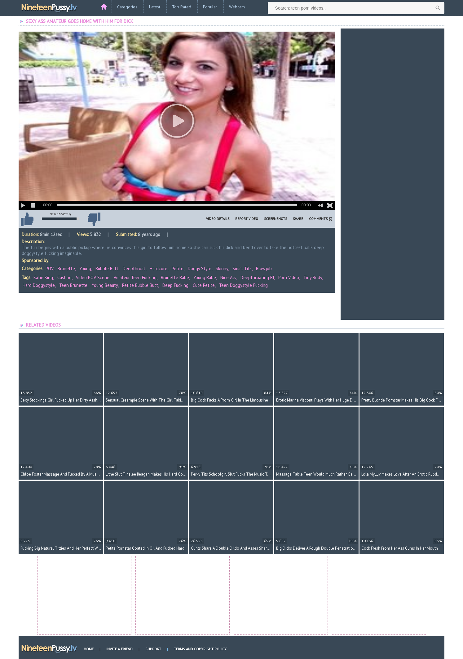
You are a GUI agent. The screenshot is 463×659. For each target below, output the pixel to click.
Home (89, 649)
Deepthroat (134, 268)
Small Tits (242, 268)
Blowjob (264, 268)
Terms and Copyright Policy (200, 649)
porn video (288, 277)
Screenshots (275, 219)
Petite (177, 268)
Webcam (237, 7)
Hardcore (158, 268)
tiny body (312, 277)
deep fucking (175, 285)
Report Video (246, 219)
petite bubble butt (140, 285)
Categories (127, 7)
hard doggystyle (39, 285)
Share (298, 219)
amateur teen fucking (135, 277)
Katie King (43, 277)
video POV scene (92, 277)
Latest (154, 7)
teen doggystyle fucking (243, 285)
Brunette (66, 268)
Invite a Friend (119, 649)
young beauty (105, 285)
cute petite (204, 285)
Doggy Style (199, 268)
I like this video (27, 219)
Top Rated (181, 7)
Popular (210, 7)
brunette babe (175, 277)
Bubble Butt (106, 268)
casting (64, 277)
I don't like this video (94, 219)
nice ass (228, 277)
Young (85, 268)
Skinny (222, 268)
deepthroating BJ (257, 277)
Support (153, 649)
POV (49, 268)
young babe (204, 277)
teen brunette (73, 285)
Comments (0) (320, 219)
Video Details (217, 219)
